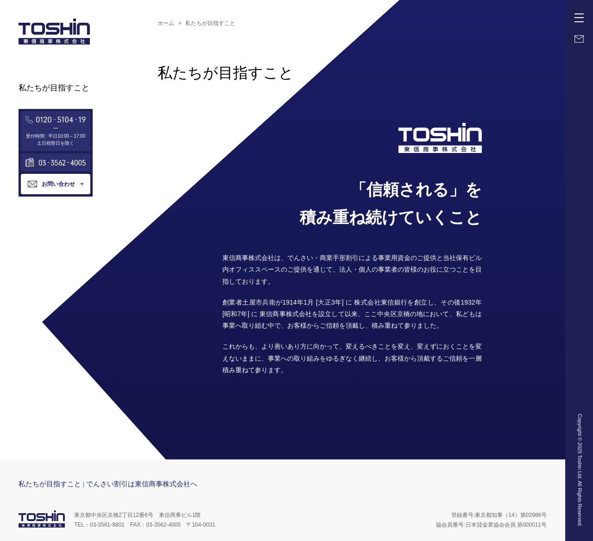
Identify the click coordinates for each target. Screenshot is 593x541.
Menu (580, 14)
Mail (579, 39)
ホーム (166, 23)
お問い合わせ (58, 184)
